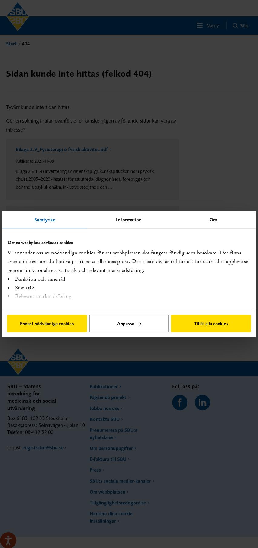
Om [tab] (213, 219)
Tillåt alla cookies (211, 323)
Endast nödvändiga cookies (47, 323)
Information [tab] (129, 219)
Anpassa (129, 323)
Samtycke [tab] (44, 219)
